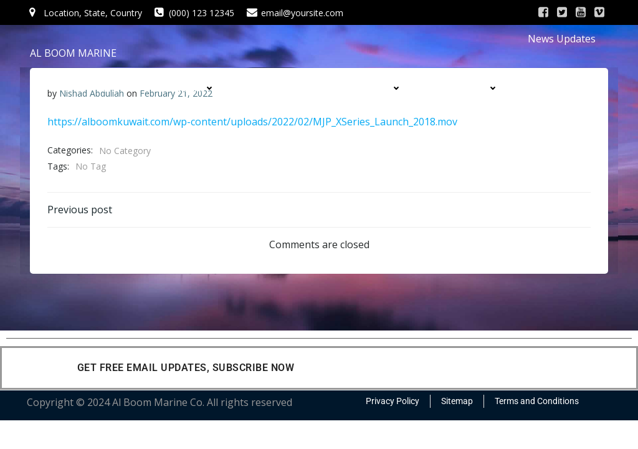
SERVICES (281, 88)
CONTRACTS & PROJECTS (340, 112)
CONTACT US (469, 112)
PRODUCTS (374, 88)
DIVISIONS (473, 88)
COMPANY (189, 88)
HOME (105, 88)
